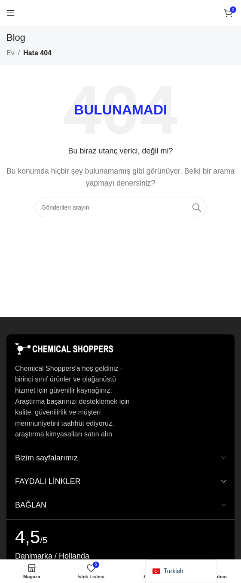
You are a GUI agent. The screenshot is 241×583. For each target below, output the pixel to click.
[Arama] (121, 207)
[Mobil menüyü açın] (10, 12)
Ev (10, 53)
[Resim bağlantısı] (64, 348)
